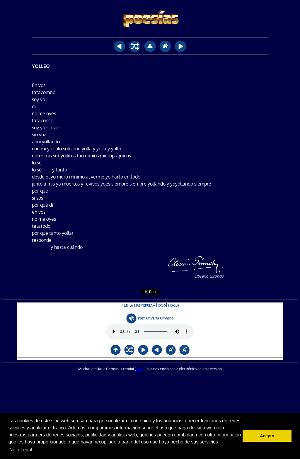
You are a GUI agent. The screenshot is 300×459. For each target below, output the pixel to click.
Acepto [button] (267, 435)
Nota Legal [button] (20, 449)
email (140, 369)
